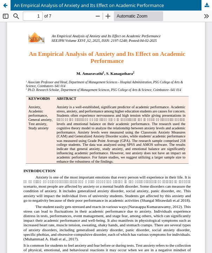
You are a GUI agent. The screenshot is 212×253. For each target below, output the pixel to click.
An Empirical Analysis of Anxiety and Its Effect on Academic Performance (89, 5)
